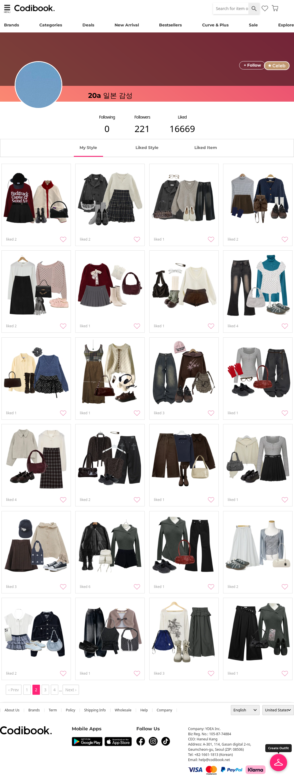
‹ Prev (13, 689)
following (107, 117)
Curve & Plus (215, 25)
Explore (286, 25)
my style (88, 147)
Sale (253, 25)
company (164, 710)
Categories (50, 25)
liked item (205, 147)
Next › (70, 689)
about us (12, 710)
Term (53, 710)
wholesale (123, 710)
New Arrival (127, 25)
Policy (70, 710)
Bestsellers (170, 25)
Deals (88, 25)
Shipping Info (95, 710)
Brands (11, 25)
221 (142, 129)
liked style (147, 147)
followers (142, 117)
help (144, 710)
